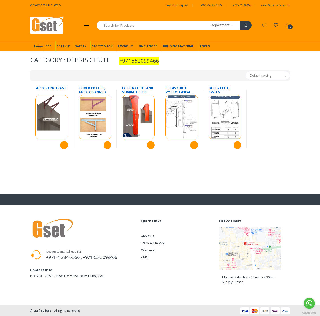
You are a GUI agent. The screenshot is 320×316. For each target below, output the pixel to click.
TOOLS (204, 46)
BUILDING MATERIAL (178, 46)
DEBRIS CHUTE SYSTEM (219, 90)
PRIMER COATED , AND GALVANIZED (92, 90)
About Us (147, 236)
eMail (145, 257)
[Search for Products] (154, 25)
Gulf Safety (42, 310)
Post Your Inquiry (177, 5)
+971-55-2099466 (100, 257)
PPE (48, 46)
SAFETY (80, 46)
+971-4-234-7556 (211, 5)
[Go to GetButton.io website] (309, 311)
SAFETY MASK (102, 46)
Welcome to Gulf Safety (45, 5)
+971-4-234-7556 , (64, 257)
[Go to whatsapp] (309, 303)
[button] (225, 25)
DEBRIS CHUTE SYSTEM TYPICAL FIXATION (178, 90)
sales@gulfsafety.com (275, 5)
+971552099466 (241, 5)
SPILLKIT (63, 46)
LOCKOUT (125, 46)
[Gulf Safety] (46, 25)
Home (38, 46)
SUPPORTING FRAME (50, 88)
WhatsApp (148, 250)
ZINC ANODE (148, 46)
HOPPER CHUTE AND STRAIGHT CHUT (137, 90)
